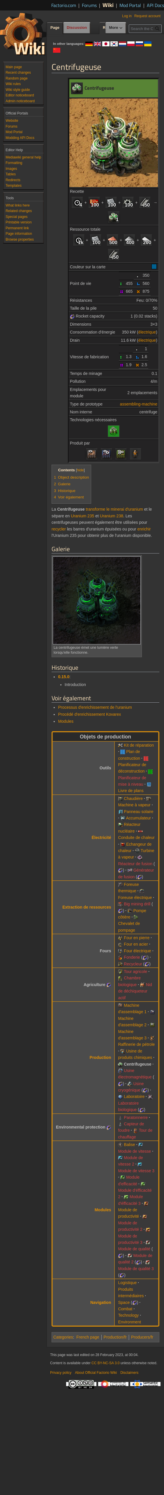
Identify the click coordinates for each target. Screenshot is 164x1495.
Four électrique (137, 951)
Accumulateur (138, 818)
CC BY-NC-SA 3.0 (105, 1363)
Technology (128, 1315)
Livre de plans (130, 790)
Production (100, 1057)
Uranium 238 (111, 516)
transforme (95, 509)
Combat (125, 1309)
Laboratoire (134, 1096)
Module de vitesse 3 (136, 1170)
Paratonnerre (136, 1117)
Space (124, 1302)
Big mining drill (137, 904)
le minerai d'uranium (124, 509)
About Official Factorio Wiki (96, 1373)
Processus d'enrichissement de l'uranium (95, 707)
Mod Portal (130, 5)
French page (87, 1337)
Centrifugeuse (137, 1064)
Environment (129, 1322)
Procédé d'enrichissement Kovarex (89, 714)
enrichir (144, 529)
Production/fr (115, 1337)
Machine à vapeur (134, 805)
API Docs (155, 5)
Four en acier (136, 944)
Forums (89, 5)
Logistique (127, 1282)
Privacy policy (60, 1373)
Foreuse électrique (135, 897)
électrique (147, 332)
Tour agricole (135, 971)
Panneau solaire (138, 811)
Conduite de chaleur (136, 837)
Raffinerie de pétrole (136, 1044)
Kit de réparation (139, 745)
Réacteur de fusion (135, 863)
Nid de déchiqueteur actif (135, 991)
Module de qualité (134, 1249)
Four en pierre (136, 937)
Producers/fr (142, 1337)
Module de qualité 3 (136, 1268)
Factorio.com (63, 5)
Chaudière (133, 798)
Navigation (100, 1302)
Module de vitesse (134, 1151)
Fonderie (132, 957)
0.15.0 (63, 676)
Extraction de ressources (86, 907)
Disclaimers (129, 1373)
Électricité (101, 837)
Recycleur (133, 964)
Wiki (108, 5)
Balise (129, 1144)
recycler (59, 529)
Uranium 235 (82, 516)
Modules (65, 721)
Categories (63, 1337)
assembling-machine (138, 404)
